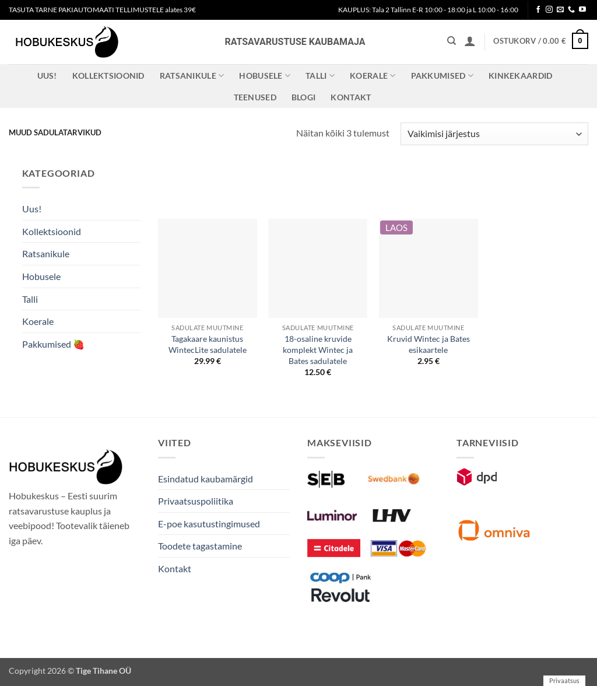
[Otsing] (451, 41)
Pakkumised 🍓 (53, 343)
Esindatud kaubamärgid (205, 478)
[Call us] (571, 10)
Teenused (255, 97)
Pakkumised (442, 75)
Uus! (47, 75)
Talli (320, 75)
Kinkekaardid (520, 75)
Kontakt (351, 97)
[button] (470, 41)
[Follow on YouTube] (582, 10)
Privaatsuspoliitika (195, 500)
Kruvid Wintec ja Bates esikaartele (428, 344)
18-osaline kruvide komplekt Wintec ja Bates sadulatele (318, 349)
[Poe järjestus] (494, 134)
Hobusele (264, 75)
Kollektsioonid (108, 75)
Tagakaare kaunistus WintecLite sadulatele (207, 344)
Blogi (303, 97)
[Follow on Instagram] (549, 10)
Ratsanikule (192, 75)
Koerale (373, 75)
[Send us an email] (560, 10)
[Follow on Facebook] (538, 10)
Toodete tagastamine (200, 545)
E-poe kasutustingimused (209, 523)
